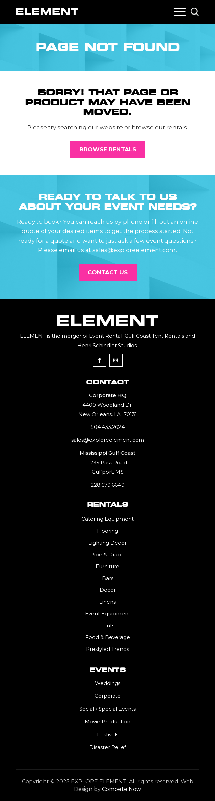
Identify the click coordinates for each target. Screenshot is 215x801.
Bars (107, 578)
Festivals (107, 734)
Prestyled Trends (107, 649)
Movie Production (107, 721)
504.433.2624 (108, 427)
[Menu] (180, 12)
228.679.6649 (108, 484)
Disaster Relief (107, 747)
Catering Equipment (107, 519)
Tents (107, 625)
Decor (108, 590)
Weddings (107, 683)
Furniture (107, 566)
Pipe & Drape (107, 554)
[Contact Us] (108, 272)
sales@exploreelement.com (107, 440)
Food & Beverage (107, 637)
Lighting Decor (107, 543)
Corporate (108, 696)
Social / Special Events (107, 709)
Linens (107, 602)
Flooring (107, 531)
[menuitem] (180, 12)
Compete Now (121, 789)
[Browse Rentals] (107, 149)
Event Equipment (107, 613)
